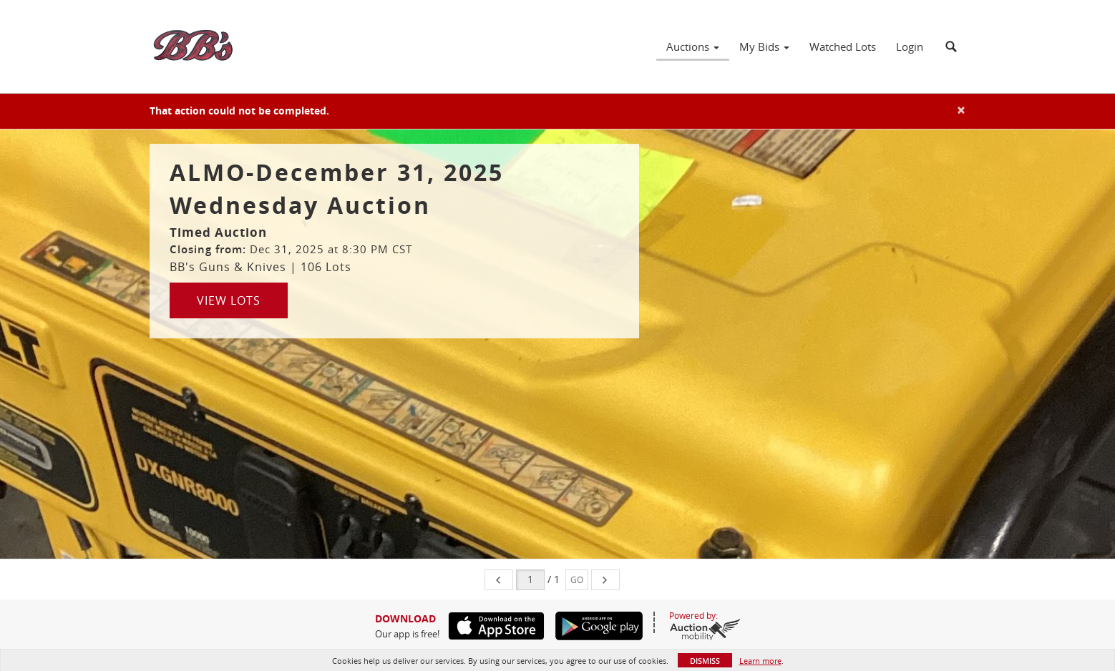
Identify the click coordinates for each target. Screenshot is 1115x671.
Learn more (760, 660)
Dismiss (705, 660)
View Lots (229, 300)
